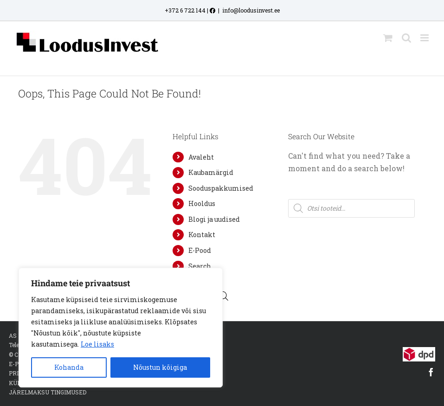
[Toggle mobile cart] (388, 38)
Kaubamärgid (210, 172)
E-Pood (199, 250)
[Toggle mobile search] (406, 38)
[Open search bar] (223, 295)
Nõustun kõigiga (160, 367)
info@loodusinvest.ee (251, 10)
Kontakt (201, 234)
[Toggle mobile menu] (425, 38)
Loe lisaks (97, 344)
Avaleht (201, 157)
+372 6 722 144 (185, 10)
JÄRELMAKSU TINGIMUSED (47, 392)
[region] (121, 327)
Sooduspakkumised (220, 188)
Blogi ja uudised (214, 219)
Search (199, 266)
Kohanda (69, 367)
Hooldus (201, 203)
